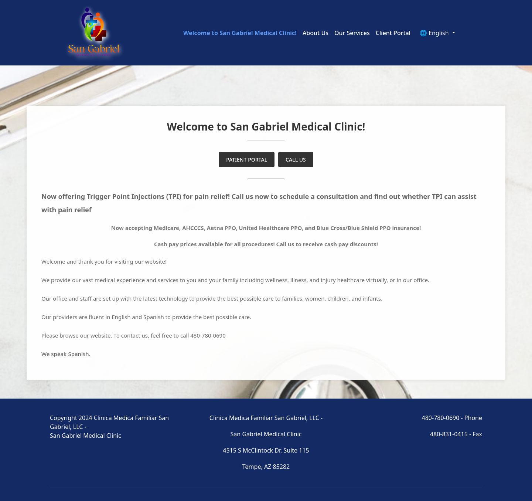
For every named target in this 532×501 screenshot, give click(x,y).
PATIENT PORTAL (246, 159)
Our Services (352, 33)
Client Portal (393, 33)
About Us (315, 33)
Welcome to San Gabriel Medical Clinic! (240, 33)
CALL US (296, 159)
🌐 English (435, 33)
